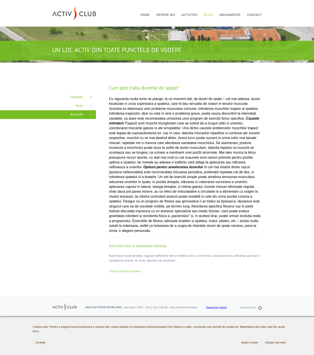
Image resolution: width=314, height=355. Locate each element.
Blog (208, 15)
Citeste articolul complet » (125, 271)
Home (145, 15)
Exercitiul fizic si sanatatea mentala (137, 246)
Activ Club (74, 13)
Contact (254, 15)
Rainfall (260, 308)
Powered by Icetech (216, 307)
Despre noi (165, 15)
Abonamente (230, 15)
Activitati (190, 15)
